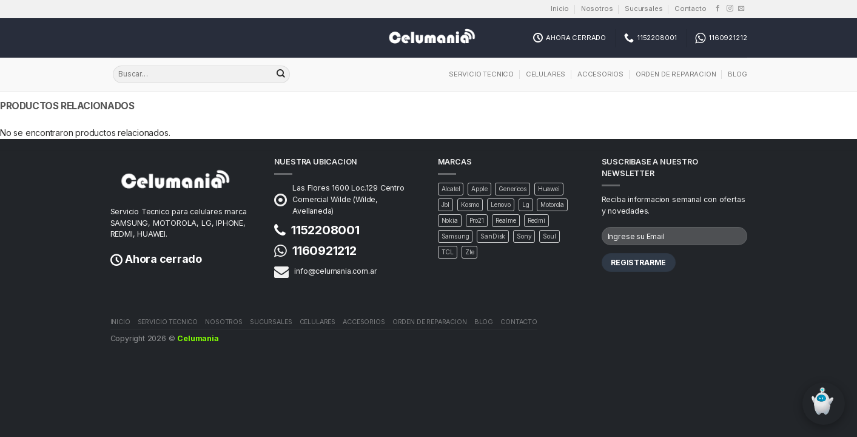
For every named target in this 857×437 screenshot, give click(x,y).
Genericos (512, 188)
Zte (469, 252)
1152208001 (325, 230)
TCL (448, 252)
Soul (549, 236)
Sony (524, 236)
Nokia (450, 220)
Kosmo (470, 204)
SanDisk (492, 236)
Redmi (536, 220)
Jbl (446, 204)
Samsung (455, 236)
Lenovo (501, 204)
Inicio (560, 8)
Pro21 (476, 220)
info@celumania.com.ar (335, 271)
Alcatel (451, 188)
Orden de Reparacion (676, 74)
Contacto (690, 8)
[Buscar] (281, 75)
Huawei (549, 188)
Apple (479, 188)
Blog (737, 74)
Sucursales (643, 8)
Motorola (552, 204)
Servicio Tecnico (481, 74)
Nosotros (597, 8)
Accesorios (600, 74)
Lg (525, 204)
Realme (506, 220)
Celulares (546, 74)
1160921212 (324, 251)
